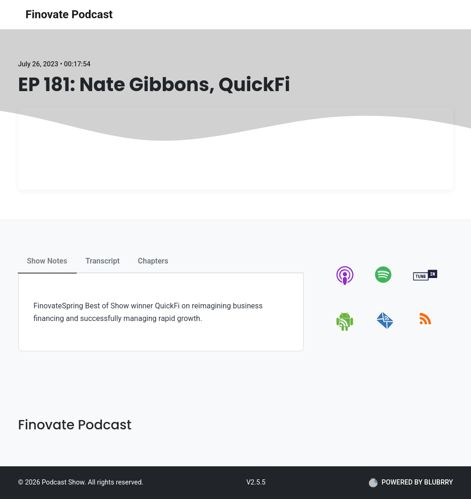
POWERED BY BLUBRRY (411, 482)
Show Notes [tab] (47, 261)
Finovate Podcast (69, 14)
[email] (385, 329)
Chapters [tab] (153, 261)
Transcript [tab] (103, 261)
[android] (345, 329)
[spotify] (385, 284)
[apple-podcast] (345, 284)
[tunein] (425, 284)
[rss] (425, 329)
